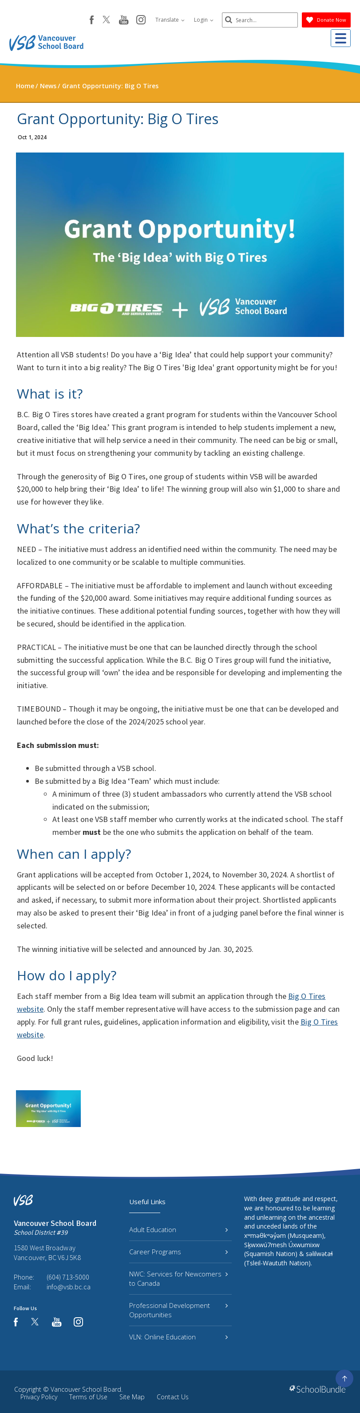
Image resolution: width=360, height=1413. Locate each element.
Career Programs (178, 1251)
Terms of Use (88, 1397)
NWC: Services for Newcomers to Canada (178, 1278)
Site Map (132, 1397)
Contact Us (173, 1397)
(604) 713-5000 (68, 1276)
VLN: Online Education (178, 1336)
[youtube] (119, 20)
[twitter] (102, 20)
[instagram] (137, 20)
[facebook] (88, 20)
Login (200, 19)
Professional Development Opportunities (178, 1310)
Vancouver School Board (86, 1389)
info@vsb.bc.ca (69, 1286)
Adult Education (178, 1229)
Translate (166, 19)
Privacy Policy (38, 1397)
